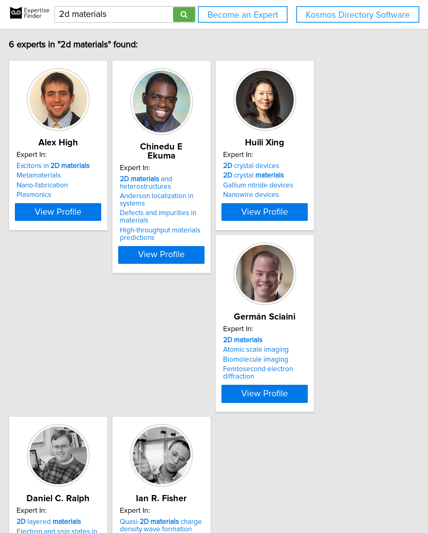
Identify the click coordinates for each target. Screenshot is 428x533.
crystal (314, 175)
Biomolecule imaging (68, 386)
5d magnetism (306, 383)
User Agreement (320, 503)
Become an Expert (242, 15)
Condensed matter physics (325, 393)
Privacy (284, 503)
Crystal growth (306, 403)
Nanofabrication (184, 410)
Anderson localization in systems (210, 187)
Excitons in (72, 166)
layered (192, 366)
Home (262, 503)
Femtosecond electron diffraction (87, 395)
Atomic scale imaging (69, 376)
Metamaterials (58, 175)
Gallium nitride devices (319, 185)
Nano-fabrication (61, 185)
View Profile (88, 234)
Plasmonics (53, 195)
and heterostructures (186, 173)
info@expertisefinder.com (215, 503)
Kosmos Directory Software (358, 15)
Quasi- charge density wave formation (325, 370)
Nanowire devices (312, 195)
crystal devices (312, 166)
